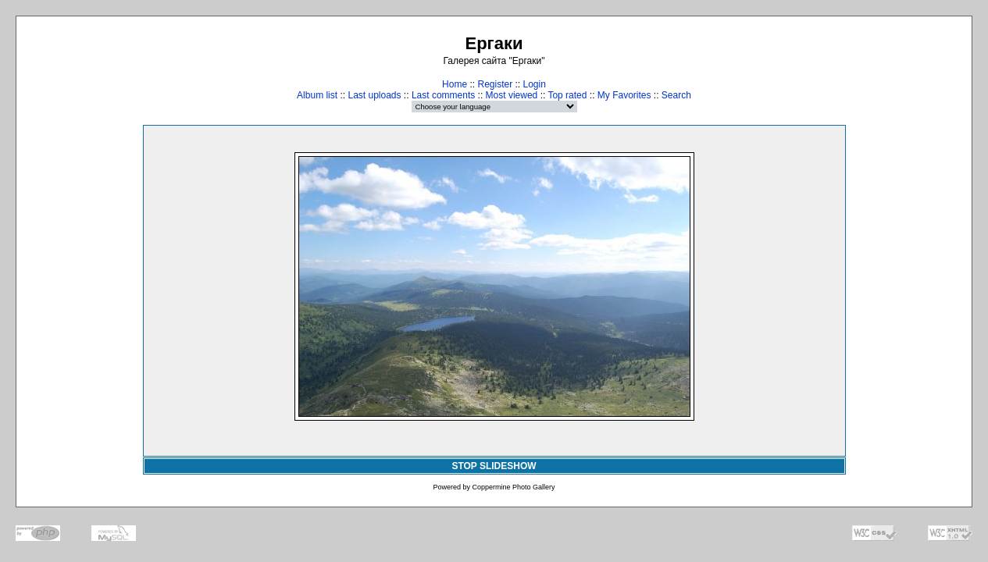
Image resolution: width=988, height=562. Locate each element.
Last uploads (374, 95)
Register (494, 84)
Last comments (443, 95)
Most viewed (512, 95)
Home (454, 84)
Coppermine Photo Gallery (513, 487)
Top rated (567, 95)
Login (534, 84)
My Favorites (624, 95)
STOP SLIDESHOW (493, 466)
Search (676, 95)
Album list (317, 95)
